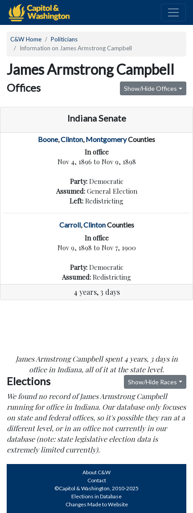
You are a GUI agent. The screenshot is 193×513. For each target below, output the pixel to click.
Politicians (64, 39)
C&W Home (25, 39)
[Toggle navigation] (173, 12)
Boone (48, 139)
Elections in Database (96, 496)
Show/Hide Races (152, 382)
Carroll (70, 224)
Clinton (72, 139)
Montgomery (106, 139)
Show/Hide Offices (150, 88)
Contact (96, 480)
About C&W (96, 472)
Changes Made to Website (97, 504)
